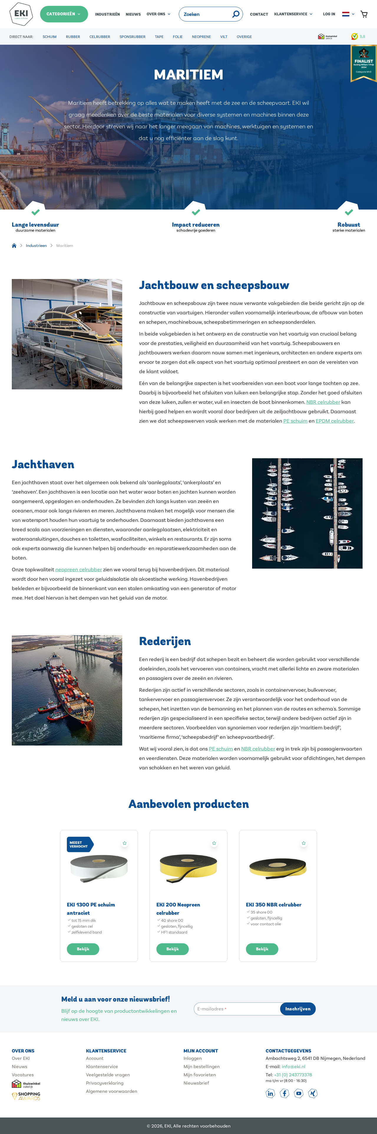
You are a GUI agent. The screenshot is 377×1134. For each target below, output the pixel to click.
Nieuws (133, 14)
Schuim (50, 36)
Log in (329, 14)
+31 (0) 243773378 (293, 1074)
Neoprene (201, 36)
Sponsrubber (132, 36)
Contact (259, 14)
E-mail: (274, 1066)
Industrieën (107, 14)
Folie (178, 36)
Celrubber (100, 36)
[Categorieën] (64, 14)
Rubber (73, 36)
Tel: (270, 1074)
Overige (244, 36)
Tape (159, 36)
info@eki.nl (293, 1066)
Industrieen (36, 245)
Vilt (223, 36)
